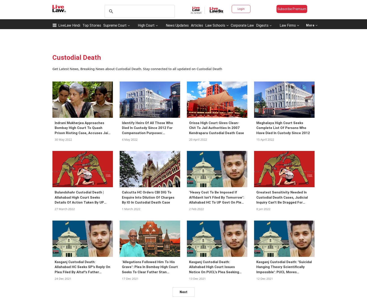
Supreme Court (115, 25)
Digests (262, 25)
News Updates (177, 25)
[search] (139, 11)
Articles (197, 25)
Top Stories (91, 25)
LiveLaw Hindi (69, 25)
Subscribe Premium (292, 9)
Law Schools (217, 25)
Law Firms (289, 25)
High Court (146, 25)
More (312, 25)
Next (184, 292)
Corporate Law (242, 25)
